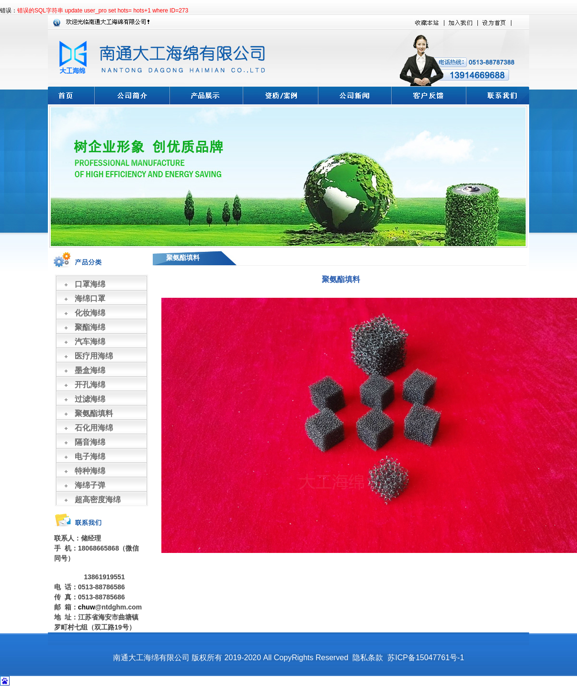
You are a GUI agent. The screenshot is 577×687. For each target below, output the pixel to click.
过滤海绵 (90, 399)
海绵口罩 (90, 298)
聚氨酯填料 (94, 413)
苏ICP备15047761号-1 (425, 657)
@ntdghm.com (118, 607)
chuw (86, 607)
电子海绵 (90, 456)
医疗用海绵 (94, 356)
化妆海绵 (90, 313)
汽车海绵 (90, 342)
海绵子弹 (90, 485)
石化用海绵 (94, 428)
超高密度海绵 (98, 500)
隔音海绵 (90, 442)
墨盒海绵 (90, 370)
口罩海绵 (90, 284)
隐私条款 (367, 657)
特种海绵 (90, 471)
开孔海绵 (90, 385)
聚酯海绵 (90, 327)
